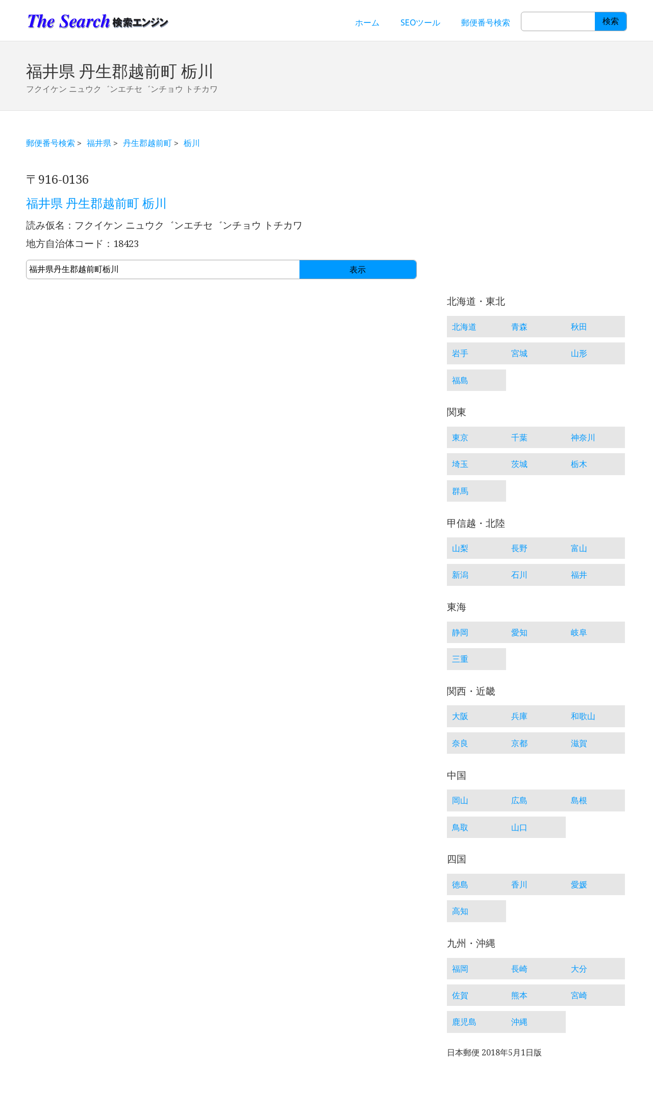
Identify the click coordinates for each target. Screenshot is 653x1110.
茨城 (519, 463)
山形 (579, 353)
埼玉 (460, 463)
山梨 (460, 548)
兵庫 (519, 716)
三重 (460, 658)
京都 (519, 743)
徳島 (460, 884)
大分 (579, 968)
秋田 (579, 326)
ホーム (367, 22)
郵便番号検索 (485, 22)
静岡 (460, 632)
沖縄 (519, 1021)
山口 (519, 827)
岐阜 (579, 632)
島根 (579, 800)
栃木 (579, 463)
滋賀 (579, 743)
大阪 (460, 716)
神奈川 (583, 437)
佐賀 (460, 995)
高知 (460, 911)
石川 (519, 574)
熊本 (519, 995)
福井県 (99, 142)
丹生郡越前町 (147, 142)
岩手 (460, 353)
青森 (519, 326)
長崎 (519, 968)
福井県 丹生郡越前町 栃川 (96, 203)
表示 (357, 269)
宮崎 (579, 995)
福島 (460, 380)
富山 (579, 548)
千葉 (519, 437)
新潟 (460, 574)
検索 (610, 21)
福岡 (460, 968)
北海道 (464, 326)
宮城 (519, 353)
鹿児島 (464, 1021)
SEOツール (420, 22)
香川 (519, 884)
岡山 (460, 800)
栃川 (192, 142)
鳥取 (460, 827)
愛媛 (579, 884)
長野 (519, 548)
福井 (579, 574)
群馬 (460, 491)
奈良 (460, 743)
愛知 (519, 632)
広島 (519, 800)
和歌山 (583, 716)
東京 (460, 437)
